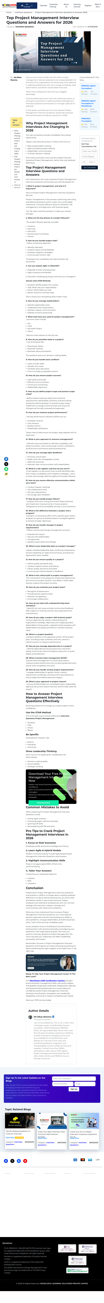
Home (9, 12)
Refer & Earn (98, 5)
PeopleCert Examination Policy (70, 1179)
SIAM (36, 1214)
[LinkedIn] (53, 1017)
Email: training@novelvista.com (92, 1183)
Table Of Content (16, 122)
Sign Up (74, 1089)
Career (48, 1185)
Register (88, 5)
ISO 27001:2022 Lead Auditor (36, 1225)
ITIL (6, 1214)
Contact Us (10, 1183)
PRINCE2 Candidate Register (69, 1192)
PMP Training (58, 1227)
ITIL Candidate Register (71, 1185)
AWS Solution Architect (80, 1225)
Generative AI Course (59, 1225)
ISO (11, 1214)
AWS (30, 1214)
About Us (66, 5)
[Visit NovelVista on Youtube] (25, 1161)
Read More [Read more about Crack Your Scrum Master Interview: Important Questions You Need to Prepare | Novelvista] (74, 1138)
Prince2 (43, 1214)
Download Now (43, 803)
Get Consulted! (90, 167)
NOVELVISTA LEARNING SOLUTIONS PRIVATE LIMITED (64, 1284)
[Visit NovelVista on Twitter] (12, 1161)
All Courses (26, 5)
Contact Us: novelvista (89, 1188)
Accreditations (11, 1179)
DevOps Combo (72, 1227)
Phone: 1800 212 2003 (91, 1178)
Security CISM (87, 1227)
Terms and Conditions (49, 1181)
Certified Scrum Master (60, 1230)
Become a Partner (32, 1183)
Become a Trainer (32, 1186)
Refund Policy (50, 1188)
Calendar (43, 5)
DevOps (57, 1214)
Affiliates (28, 1176)
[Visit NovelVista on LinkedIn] (6, 1161)
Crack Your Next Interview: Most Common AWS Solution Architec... (51, 1134)
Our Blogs (10, 1186)
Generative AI (20, 1214)
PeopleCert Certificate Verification (69, 1199)
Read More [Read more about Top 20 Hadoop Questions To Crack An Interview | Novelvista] (10, 1138)
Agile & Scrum (92, 1214)
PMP (50, 1214)
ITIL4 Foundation (14, 1225)
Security (66, 1214)
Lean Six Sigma (78, 1214)
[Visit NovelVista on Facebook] (19, 1161)
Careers (28, 1179)
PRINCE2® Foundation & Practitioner (34, 1227)
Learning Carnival (76, 5)
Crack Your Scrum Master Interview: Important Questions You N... (83, 1134)
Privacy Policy (50, 1176)
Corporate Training (54, 5)
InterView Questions (23, 12)
